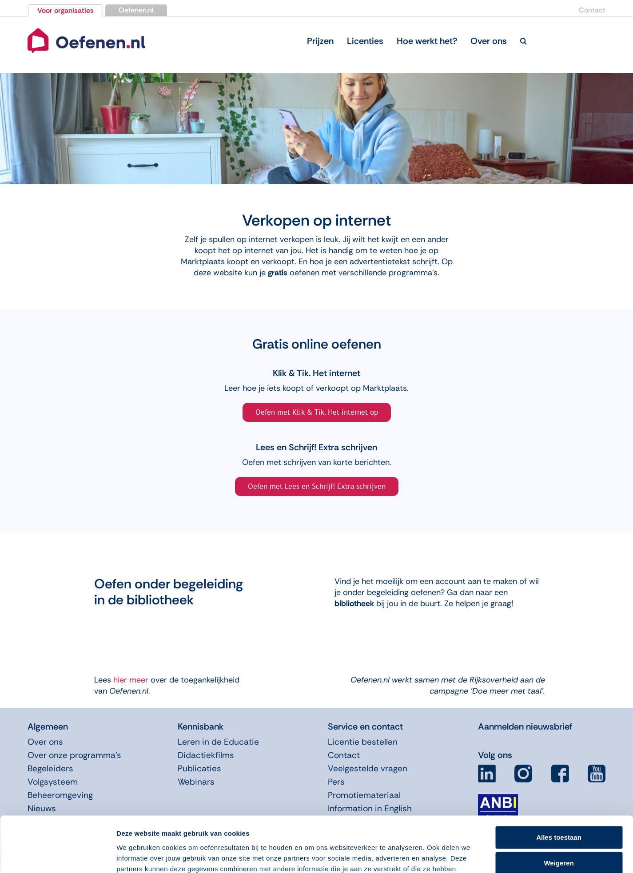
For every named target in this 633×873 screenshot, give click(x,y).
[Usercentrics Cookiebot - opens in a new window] (57, 855)
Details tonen (137, 855)
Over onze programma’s (74, 755)
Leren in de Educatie (218, 741)
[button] (523, 41)
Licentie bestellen (363, 741)
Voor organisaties (65, 10)
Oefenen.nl (136, 10)
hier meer (129, 680)
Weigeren (558, 814)
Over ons (45, 741)
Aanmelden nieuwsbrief (525, 726)
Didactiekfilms (206, 755)
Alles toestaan (558, 789)
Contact (592, 10)
